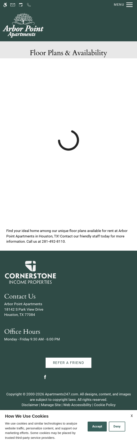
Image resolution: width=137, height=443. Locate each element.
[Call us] (29, 4)
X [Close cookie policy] (132, 416)
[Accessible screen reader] (5, 4)
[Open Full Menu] (122, 4)
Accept (97, 426)
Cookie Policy (105, 405)
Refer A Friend (68, 363)
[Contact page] (13, 4)
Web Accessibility (77, 405)
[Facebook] (45, 378)
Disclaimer (30, 405)
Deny (117, 426)
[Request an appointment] (21, 4)
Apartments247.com (61, 394)
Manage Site (51, 405)
